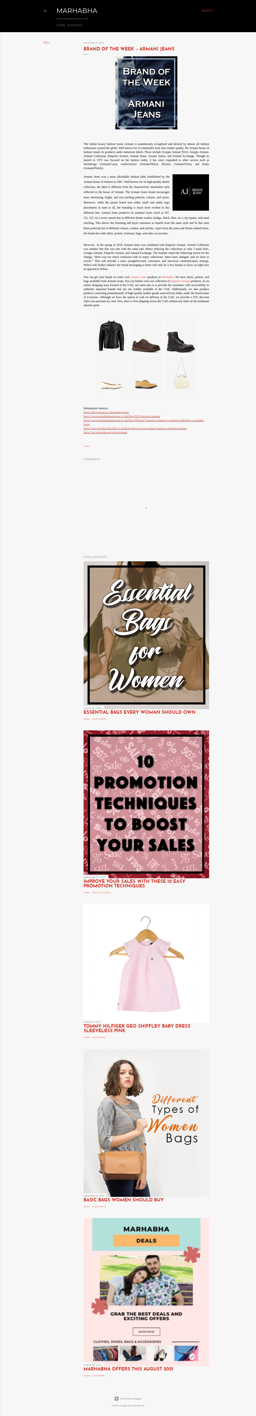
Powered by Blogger (128, 1398)
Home (60, 25)
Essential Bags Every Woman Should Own (140, 712)
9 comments (99, 1037)
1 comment (98, 1375)
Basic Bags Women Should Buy (124, 1200)
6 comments (99, 718)
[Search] (207, 11)
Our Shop (74, 25)
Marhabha (76, 11)
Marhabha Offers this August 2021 (128, 1369)
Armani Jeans (138, 277)
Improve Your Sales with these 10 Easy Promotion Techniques (134, 883)
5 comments (99, 1206)
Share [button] (46, 42)
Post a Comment (101, 892)
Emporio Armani (180, 281)
